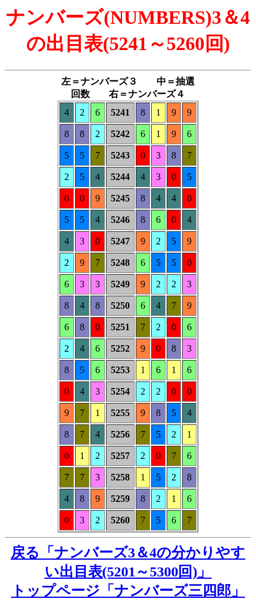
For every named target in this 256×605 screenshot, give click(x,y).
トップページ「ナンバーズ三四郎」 (128, 590)
